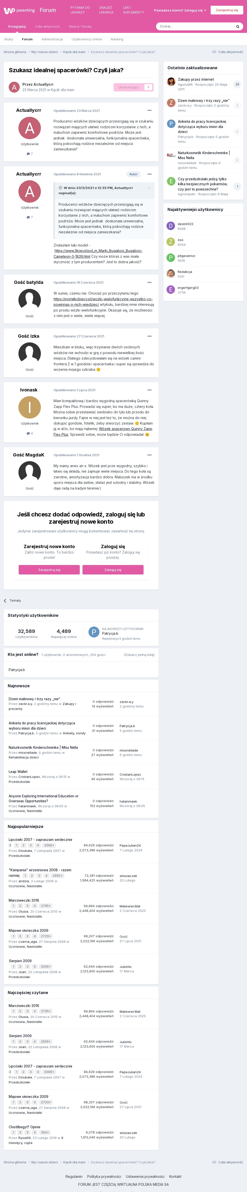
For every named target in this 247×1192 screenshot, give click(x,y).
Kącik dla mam (62, 90)
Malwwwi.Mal (130, 904)
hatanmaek (27, 806)
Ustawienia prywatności (145, 1168)
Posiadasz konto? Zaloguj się (180, 10)
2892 (58, 874)
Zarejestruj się (227, 10)
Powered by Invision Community (123, 1184)
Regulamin (74, 1168)
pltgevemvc (187, 256)
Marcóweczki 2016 (24, 899)
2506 (46, 963)
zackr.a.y (25, 704)
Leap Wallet (18, 772)
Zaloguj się (112, 570)
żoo (180, 240)
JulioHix (126, 963)
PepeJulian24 (130, 845)
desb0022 (185, 224)
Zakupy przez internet (196, 79)
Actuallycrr (43, 84)
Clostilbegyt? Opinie (24, 1119)
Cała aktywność (47, 26)
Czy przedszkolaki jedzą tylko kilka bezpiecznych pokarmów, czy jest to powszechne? (203, 184)
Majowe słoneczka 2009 (28, 928)
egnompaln (186, 194)
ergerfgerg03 (188, 288)
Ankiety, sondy (74, 733)
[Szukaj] (182, 26)
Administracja (52, 39)
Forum (45, 10)
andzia (23, 879)
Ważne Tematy (80, 26)
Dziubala (25, 850)
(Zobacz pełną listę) (139, 655)
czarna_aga (27, 938)
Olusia (23, 909)
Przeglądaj (17, 28)
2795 (46, 904)
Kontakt (175, 1168)
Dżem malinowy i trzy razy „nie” (34, 699)
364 (45, 1124)
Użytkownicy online (87, 39)
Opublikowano (77, 111)
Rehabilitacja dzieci (24, 757)
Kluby (8, 39)
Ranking (117, 39)
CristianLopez (29, 777)
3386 (49, 845)
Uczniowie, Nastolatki (25, 811)
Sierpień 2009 (20, 957)
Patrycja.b (110, 633)
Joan (22, 968)
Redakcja (185, 272)
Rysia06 (24, 1129)
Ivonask (28, 389)
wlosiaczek (128, 875)
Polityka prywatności (104, 1168)
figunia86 (185, 84)
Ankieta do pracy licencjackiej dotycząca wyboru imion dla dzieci (202, 127)
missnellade (27, 752)
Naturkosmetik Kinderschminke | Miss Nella (43, 748)
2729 (46, 933)
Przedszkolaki (19, 782)
